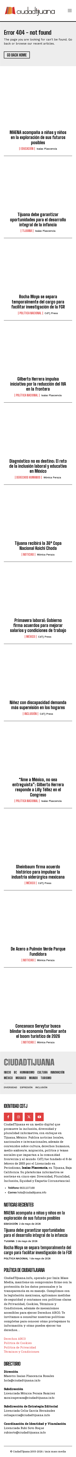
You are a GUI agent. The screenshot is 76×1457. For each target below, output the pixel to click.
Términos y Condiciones (21, 1351)
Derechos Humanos (28, 477)
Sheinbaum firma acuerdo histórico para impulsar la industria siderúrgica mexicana (38, 872)
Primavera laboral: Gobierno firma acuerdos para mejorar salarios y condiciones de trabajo (38, 625)
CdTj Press (51, 313)
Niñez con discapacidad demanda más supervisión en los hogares (38, 705)
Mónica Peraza (52, 477)
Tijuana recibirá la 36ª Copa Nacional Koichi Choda (38, 546)
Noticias (28, 554)
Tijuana (27, 230)
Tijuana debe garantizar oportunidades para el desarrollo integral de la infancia (38, 219)
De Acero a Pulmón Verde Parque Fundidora (38, 951)
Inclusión (30, 713)
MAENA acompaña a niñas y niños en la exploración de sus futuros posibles (38, 137)
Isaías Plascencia (47, 148)
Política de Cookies (18, 1343)
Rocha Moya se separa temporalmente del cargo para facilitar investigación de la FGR (38, 301)
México (30, 636)
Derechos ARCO (15, 1339)
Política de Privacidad (20, 1347)
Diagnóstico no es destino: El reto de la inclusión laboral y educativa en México (38, 466)
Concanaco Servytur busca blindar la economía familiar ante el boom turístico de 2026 (38, 1031)
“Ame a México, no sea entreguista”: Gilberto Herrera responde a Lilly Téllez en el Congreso (38, 787)
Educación (27, 148)
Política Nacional (30, 313)
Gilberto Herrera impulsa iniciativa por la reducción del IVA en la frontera (38, 384)
